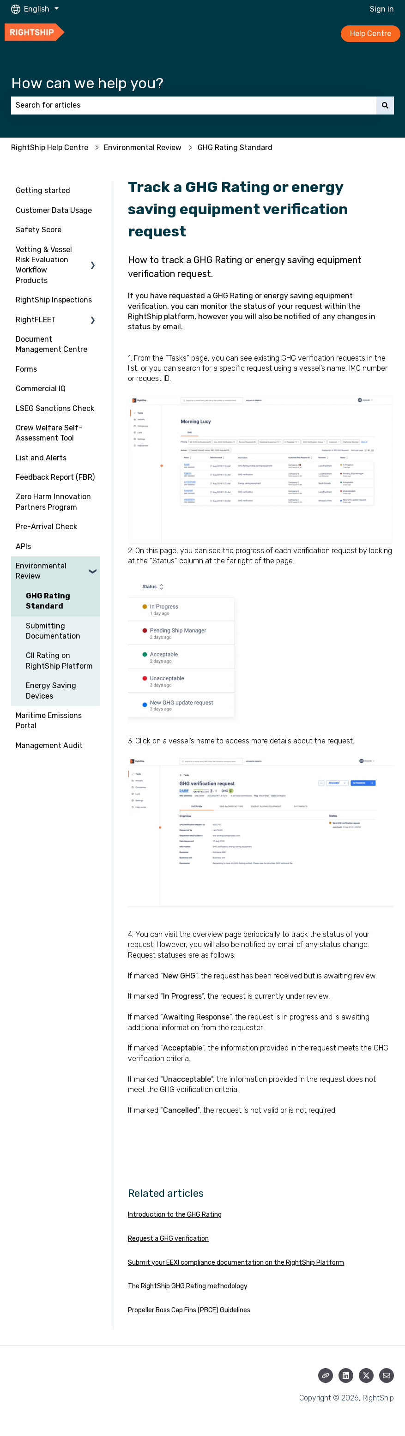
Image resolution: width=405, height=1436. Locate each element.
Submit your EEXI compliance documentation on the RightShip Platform (236, 1263)
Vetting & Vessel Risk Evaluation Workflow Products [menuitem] (44, 265)
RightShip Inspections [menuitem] (54, 300)
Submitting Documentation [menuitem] (53, 630)
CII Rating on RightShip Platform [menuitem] (59, 660)
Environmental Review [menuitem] (41, 570)
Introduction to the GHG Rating (175, 1215)
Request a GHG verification (168, 1239)
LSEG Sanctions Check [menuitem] (55, 408)
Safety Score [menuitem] (38, 229)
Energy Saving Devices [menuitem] (51, 690)
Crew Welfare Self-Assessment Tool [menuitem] (49, 432)
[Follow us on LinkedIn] (346, 1375)
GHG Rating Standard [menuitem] (48, 600)
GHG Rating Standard (235, 147)
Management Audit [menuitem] (49, 745)
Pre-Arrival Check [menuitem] (46, 526)
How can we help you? (87, 83)
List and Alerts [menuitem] (41, 457)
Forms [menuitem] (26, 369)
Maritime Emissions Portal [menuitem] (49, 720)
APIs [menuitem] (23, 546)
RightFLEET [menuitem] (36, 319)
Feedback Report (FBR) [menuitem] (55, 477)
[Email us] (386, 1375)
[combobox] (193, 105)
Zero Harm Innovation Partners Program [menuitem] (53, 501)
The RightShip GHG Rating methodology (188, 1286)
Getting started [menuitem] (43, 190)
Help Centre (370, 33)
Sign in (382, 9)
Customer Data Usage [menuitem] (54, 210)
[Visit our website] (325, 1375)
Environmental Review (142, 147)
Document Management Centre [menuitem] (51, 344)
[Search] (385, 105)
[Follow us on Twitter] (366, 1375)
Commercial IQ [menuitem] (41, 388)
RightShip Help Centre (49, 147)
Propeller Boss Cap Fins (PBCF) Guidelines (189, 1310)
